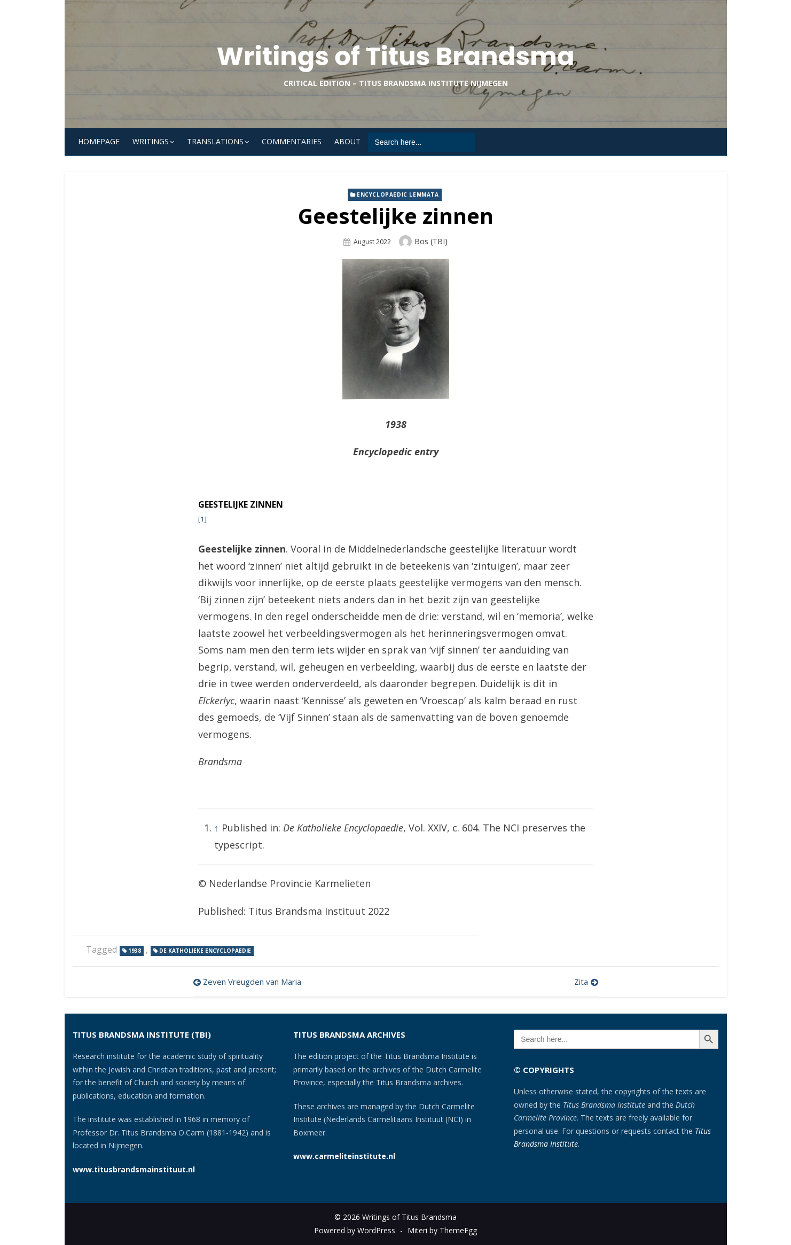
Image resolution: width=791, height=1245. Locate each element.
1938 (134, 950)
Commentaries (292, 141)
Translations (215, 141)
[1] (202, 519)
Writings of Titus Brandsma (395, 56)
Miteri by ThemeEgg (442, 1230)
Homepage (99, 141)
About (347, 141)
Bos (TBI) (431, 241)
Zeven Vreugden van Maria (252, 981)
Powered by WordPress (354, 1230)
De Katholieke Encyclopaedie (205, 950)
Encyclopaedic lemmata (398, 194)
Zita (581, 981)
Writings (150, 141)
